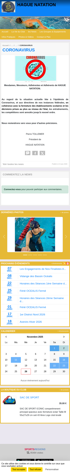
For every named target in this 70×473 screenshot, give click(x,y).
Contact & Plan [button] (44, 37)
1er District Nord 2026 (32, 314)
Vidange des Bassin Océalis (36, 276)
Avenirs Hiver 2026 (31, 321)
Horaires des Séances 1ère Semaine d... (43, 283)
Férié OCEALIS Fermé (33, 290)
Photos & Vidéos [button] (26, 37)
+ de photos (64, 212)
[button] (4, 237)
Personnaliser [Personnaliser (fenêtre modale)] (52, 469)
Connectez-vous (12, 189)
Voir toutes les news (13, 164)
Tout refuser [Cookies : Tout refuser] (35, 469)
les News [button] (32, 31)
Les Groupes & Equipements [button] (53, 31)
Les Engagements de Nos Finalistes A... (43, 268)
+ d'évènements (56, 263)
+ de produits (64, 390)
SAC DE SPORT (29, 397)
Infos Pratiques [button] (8, 37)
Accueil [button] (5, 31)
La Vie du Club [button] (18, 31)
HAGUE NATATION (36, 4)
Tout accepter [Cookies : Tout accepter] (18, 469)
